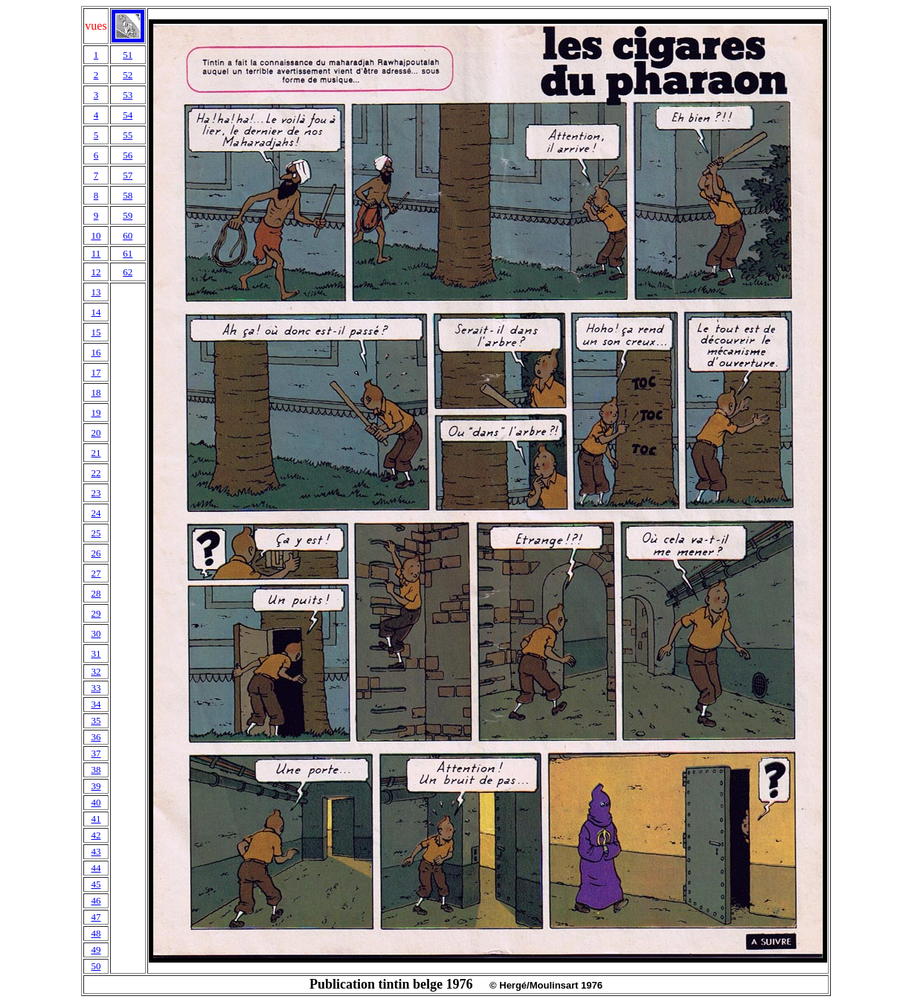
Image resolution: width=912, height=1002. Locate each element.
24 (95, 512)
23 (95, 492)
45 (95, 884)
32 (95, 671)
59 (127, 215)
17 (95, 372)
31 (95, 653)
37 (95, 753)
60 (127, 235)
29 (95, 613)
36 (95, 736)
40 (95, 802)
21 (95, 452)
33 (95, 687)
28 (95, 593)
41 (95, 818)
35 (95, 720)
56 (127, 155)
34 (95, 704)
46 (95, 900)
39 (95, 785)
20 (95, 432)
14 (95, 312)
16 (95, 352)
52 (127, 74)
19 (95, 412)
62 (127, 271)
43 (95, 851)
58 (127, 195)
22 (95, 472)
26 (95, 553)
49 (95, 949)
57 (127, 175)
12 (95, 271)
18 (95, 392)
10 (95, 235)
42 (95, 835)
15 (95, 332)
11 (96, 253)
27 (95, 573)
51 (127, 54)
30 (95, 633)
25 (95, 533)
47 (95, 916)
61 (127, 253)
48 (95, 933)
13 (95, 292)
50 (95, 966)
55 (127, 135)
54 (127, 115)
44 (95, 867)
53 (127, 94)
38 (95, 769)
